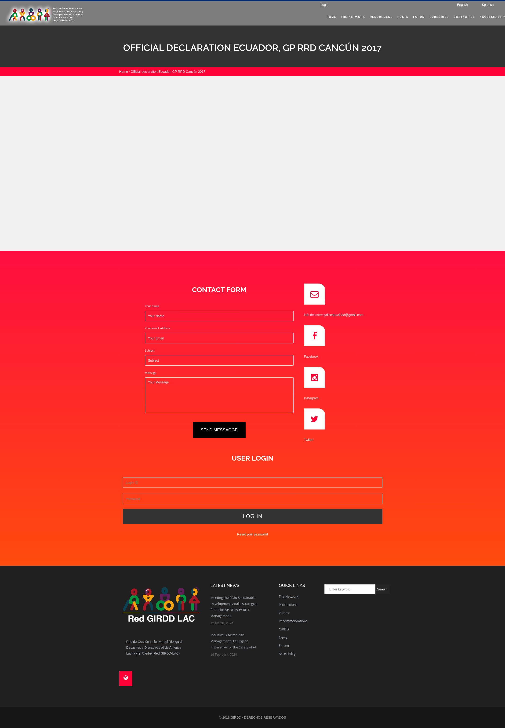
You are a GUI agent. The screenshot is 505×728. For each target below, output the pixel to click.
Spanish (481, 10)
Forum (413, 22)
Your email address (157, 328)
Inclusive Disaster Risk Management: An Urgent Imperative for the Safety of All (234, 641)
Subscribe (433, 22)
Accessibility (486, 22)
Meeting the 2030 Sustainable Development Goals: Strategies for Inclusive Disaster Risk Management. (234, 606)
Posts (396, 22)
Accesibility (287, 654)
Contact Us (458, 22)
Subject (150, 351)
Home (325, 22)
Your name (152, 306)
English (456, 10)
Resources (375, 22)
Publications (288, 604)
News (283, 637)
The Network (347, 22)
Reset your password (252, 534)
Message (150, 373)
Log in (322, 10)
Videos (284, 613)
